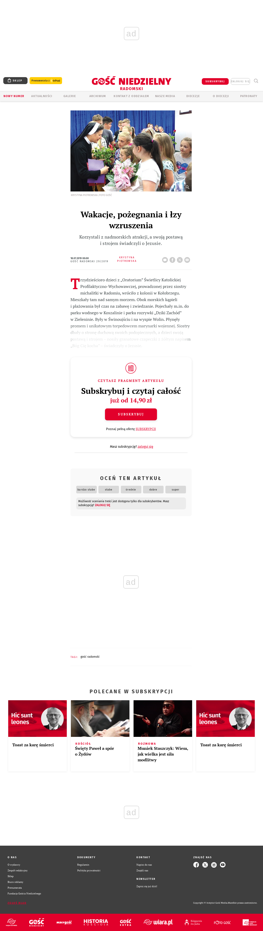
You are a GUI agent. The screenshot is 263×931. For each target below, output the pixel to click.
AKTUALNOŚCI (41, 96)
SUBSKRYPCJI (146, 429)
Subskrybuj (131, 414)
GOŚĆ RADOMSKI (90, 657)
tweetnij (180, 259)
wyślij (188, 259)
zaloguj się (240, 81)
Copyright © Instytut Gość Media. (210, 903)
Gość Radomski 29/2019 (89, 261)
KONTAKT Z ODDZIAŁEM (131, 96)
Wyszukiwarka (256, 81)
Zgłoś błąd (17, 903)
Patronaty (248, 96)
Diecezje (193, 96)
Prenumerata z (45, 80)
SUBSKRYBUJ (215, 81)
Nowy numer (13, 96)
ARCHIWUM (97, 96)
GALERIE (69, 96)
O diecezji (221, 96)
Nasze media (165, 96)
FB (173, 259)
